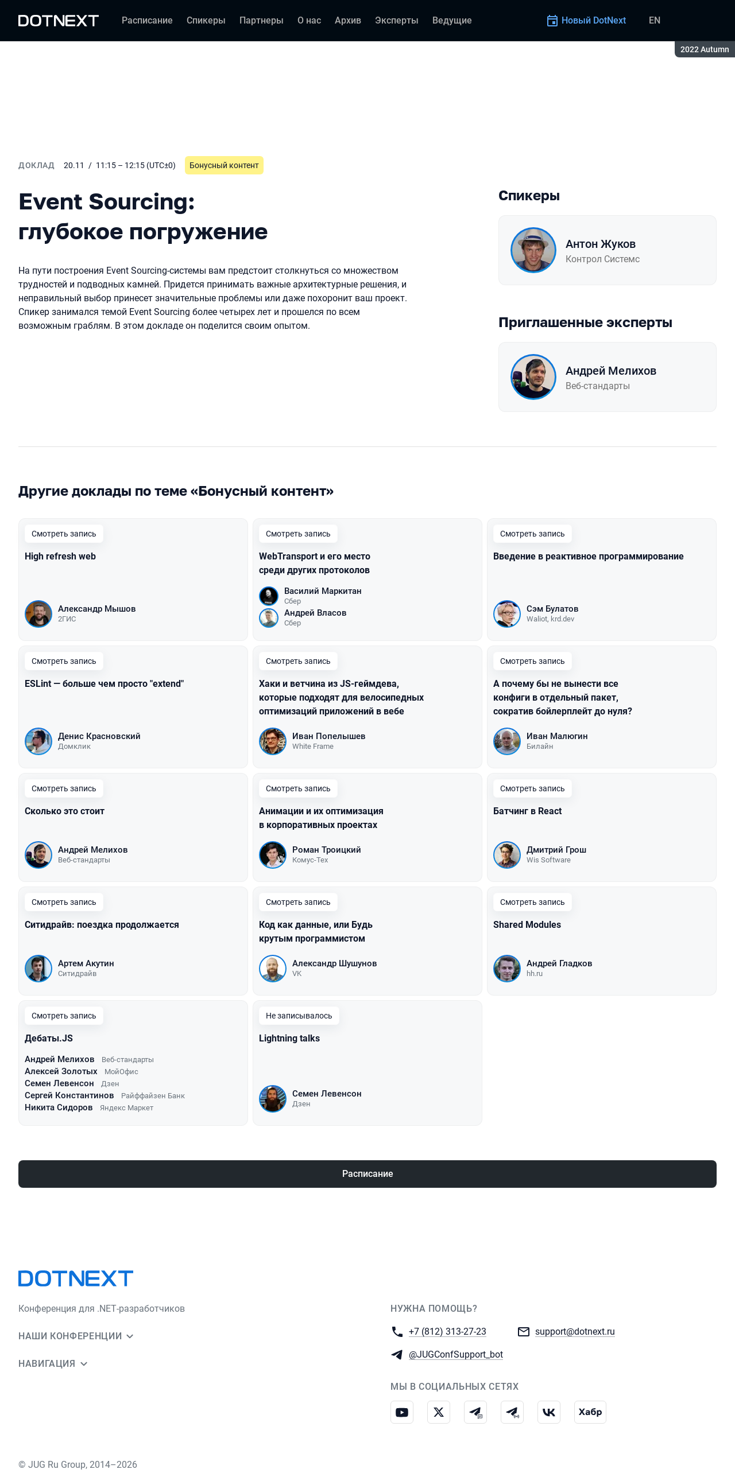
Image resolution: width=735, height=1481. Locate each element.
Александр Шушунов (334, 963)
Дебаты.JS (49, 1038)
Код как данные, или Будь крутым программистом (316, 931)
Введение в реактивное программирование (588, 556)
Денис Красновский (99, 736)
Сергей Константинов (69, 1095)
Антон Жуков (601, 244)
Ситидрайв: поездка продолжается (102, 924)
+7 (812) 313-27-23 (447, 1331)
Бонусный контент (224, 165)
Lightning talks (289, 1038)
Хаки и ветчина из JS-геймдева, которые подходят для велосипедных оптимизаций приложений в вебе (341, 697)
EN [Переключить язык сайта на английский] (654, 20)
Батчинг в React (527, 811)
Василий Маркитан (323, 591)
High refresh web (60, 556)
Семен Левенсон (59, 1083)
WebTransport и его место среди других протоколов (314, 563)
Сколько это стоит (65, 811)
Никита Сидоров (59, 1107)
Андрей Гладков (560, 963)
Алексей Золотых (61, 1071)
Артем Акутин (86, 963)
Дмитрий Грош (556, 849)
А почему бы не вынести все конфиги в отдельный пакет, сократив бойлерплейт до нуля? (562, 697)
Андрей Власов (315, 612)
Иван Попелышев (329, 736)
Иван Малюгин (557, 736)
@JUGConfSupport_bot (456, 1354)
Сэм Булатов (553, 608)
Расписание (367, 1173)
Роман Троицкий (326, 849)
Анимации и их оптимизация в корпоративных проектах (321, 818)
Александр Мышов (97, 608)
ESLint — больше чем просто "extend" (104, 683)
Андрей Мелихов (611, 371)
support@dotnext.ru (575, 1331)
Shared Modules (527, 924)
